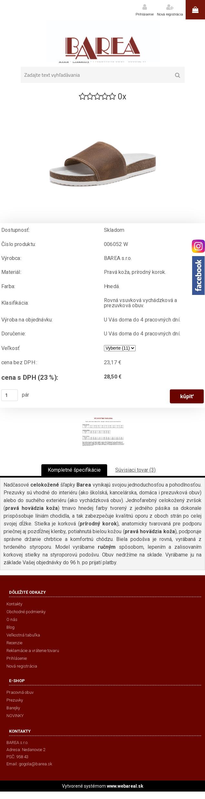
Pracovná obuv (20, 692)
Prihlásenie (145, 14)
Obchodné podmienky (26, 611)
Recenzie (14, 642)
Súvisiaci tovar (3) (135, 470)
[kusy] (9, 395)
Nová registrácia (170, 14)
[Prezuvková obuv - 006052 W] (102, 105)
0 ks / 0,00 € (195, 9)
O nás (11, 619)
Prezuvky (14, 700)
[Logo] (102, 40)
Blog (10, 627)
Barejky (13, 707)
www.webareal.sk (125, 786)
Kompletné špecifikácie (74, 470)
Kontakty (14, 604)
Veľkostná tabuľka (23, 635)
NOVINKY (15, 715)
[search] (177, 75)
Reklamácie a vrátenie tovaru (32, 650)
